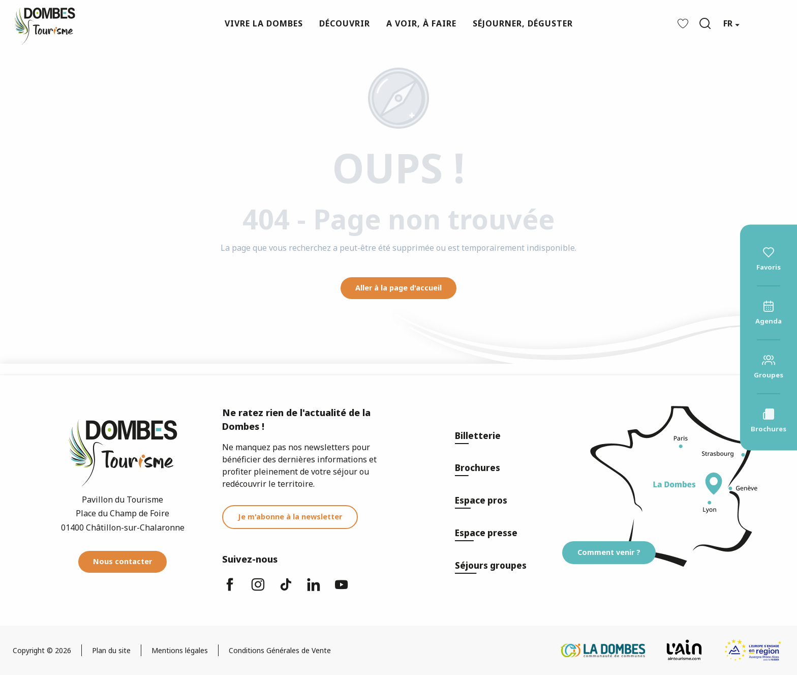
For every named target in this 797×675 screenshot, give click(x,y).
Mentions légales (179, 650)
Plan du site (111, 650)
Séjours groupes (491, 565)
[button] (705, 23)
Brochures (477, 468)
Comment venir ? (608, 552)
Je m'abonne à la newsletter (290, 516)
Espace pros (481, 500)
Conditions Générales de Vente (280, 650)
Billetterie (478, 436)
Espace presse (486, 533)
